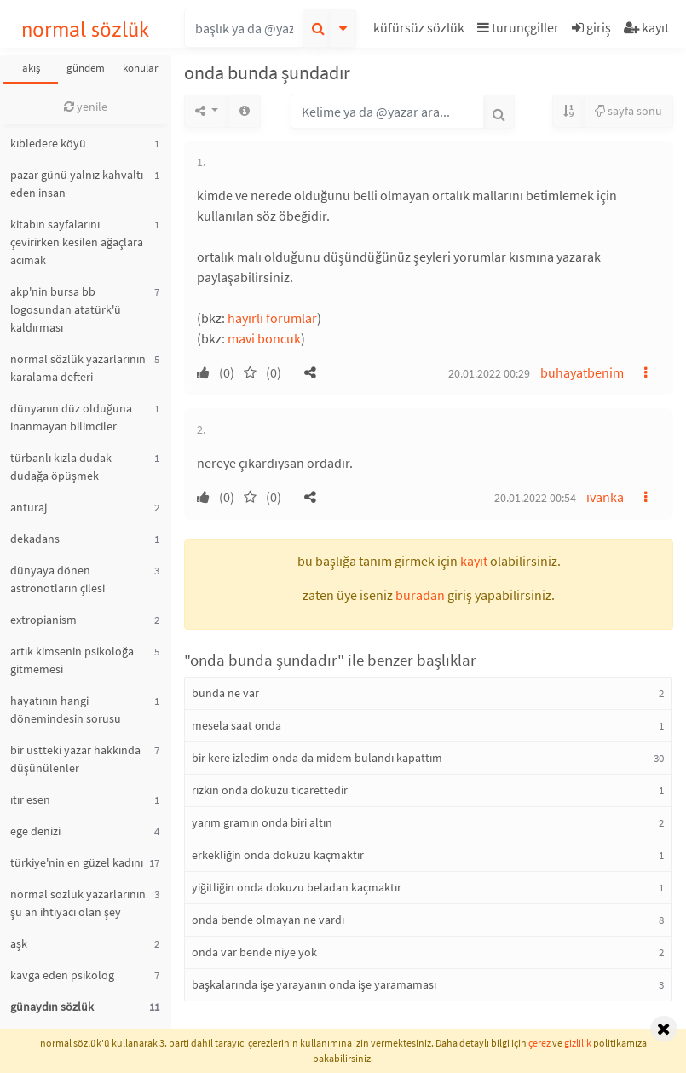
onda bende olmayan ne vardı (268, 919)
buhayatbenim (582, 372)
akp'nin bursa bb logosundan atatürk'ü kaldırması (65, 309)
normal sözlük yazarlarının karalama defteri (78, 367)
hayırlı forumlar (272, 317)
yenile (85, 106)
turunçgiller (518, 27)
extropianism (43, 619)
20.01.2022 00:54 (535, 497)
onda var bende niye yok (254, 952)
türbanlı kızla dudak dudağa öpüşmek (61, 466)
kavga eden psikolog (62, 975)
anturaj (28, 507)
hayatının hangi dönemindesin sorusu (65, 709)
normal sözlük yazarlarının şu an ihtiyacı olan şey (78, 903)
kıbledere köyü (48, 143)
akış (31, 68)
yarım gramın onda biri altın (262, 822)
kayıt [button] (473, 560)
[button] (421, 30)
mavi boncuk (264, 338)
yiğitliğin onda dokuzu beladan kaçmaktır (296, 887)
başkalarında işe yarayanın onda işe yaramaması (314, 984)
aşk (18, 943)
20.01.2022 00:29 (489, 373)
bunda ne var (225, 693)
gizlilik (577, 1042)
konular (141, 68)
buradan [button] (420, 594)
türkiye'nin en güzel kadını (76, 862)
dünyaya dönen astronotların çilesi (57, 579)
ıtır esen (30, 799)
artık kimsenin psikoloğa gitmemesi (72, 660)
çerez (539, 1042)
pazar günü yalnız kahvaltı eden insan (76, 183)
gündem (85, 68)
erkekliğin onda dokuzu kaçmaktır (278, 854)
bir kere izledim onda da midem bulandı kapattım (317, 757)
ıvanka (605, 496)
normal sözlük (85, 29)
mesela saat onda (236, 725)
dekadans (35, 538)
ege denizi (35, 831)
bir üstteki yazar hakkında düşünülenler (75, 759)
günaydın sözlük (52, 1006)
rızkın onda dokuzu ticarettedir (270, 790)
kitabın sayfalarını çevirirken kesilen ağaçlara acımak (76, 242)
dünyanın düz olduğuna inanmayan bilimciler (71, 417)
